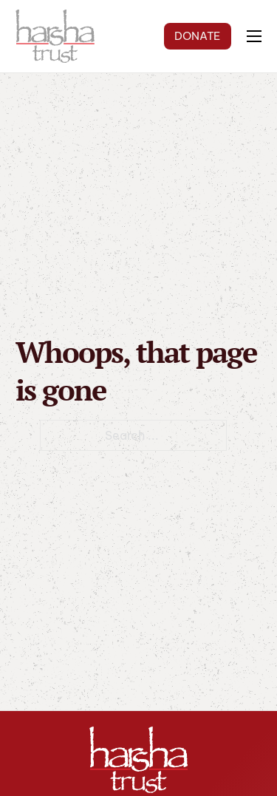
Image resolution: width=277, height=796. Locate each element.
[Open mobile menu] (254, 36)
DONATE (197, 36)
